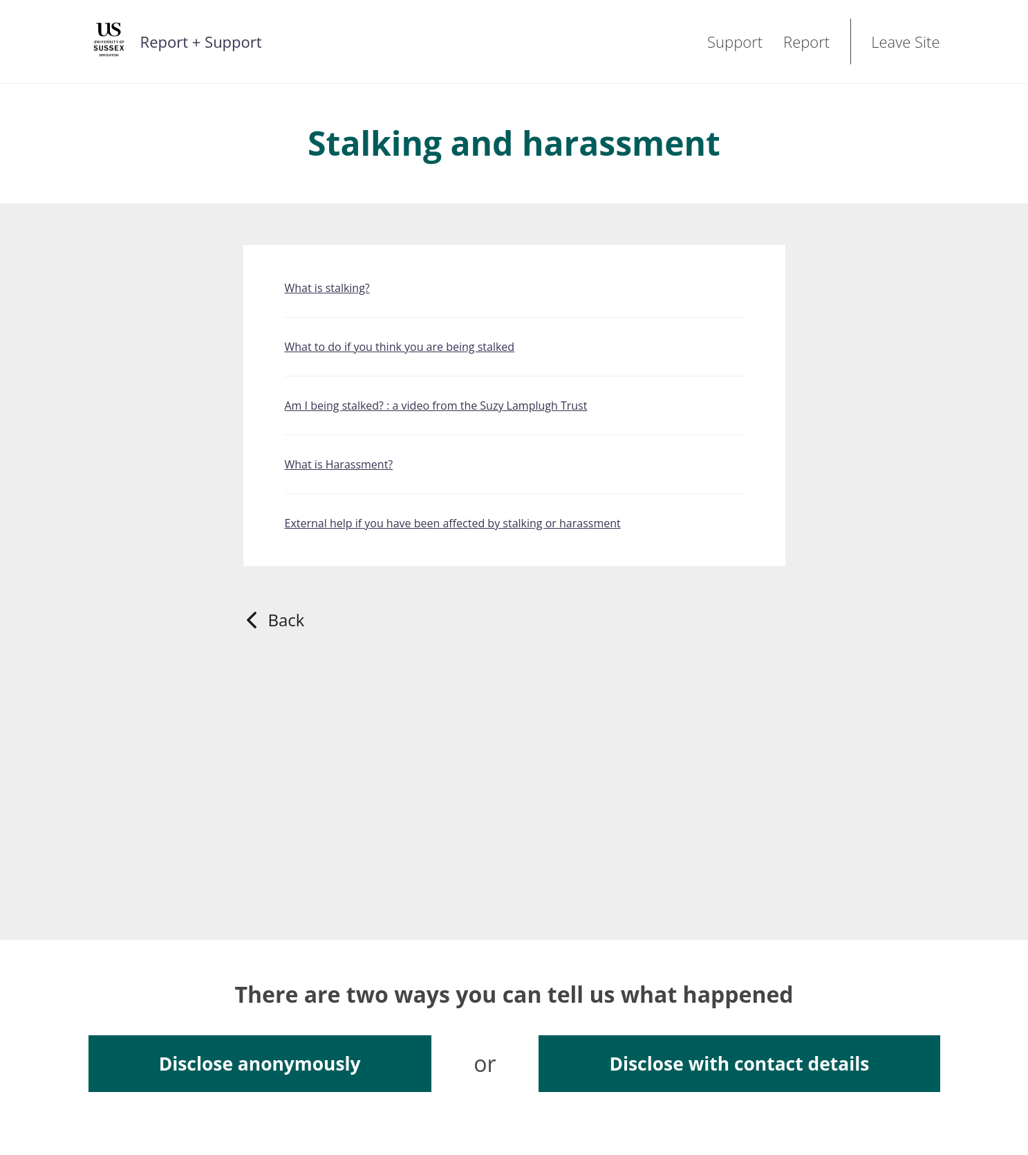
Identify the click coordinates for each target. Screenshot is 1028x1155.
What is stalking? (327, 287)
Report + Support (201, 41)
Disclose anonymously (260, 1063)
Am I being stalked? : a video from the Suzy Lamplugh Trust (436, 405)
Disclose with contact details (739, 1063)
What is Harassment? (339, 464)
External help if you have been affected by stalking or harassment (453, 523)
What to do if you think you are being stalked (400, 346)
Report (806, 41)
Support (735, 41)
